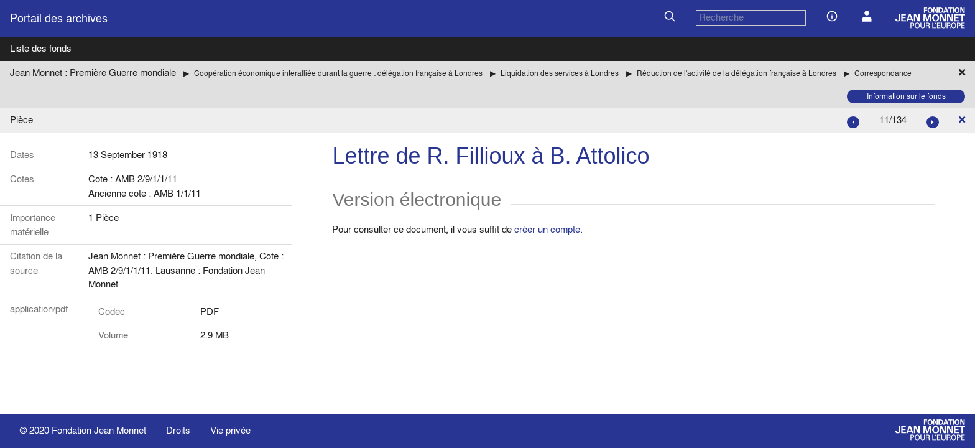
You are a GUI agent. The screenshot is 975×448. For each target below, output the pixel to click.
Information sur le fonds (906, 96)
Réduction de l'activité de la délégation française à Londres (736, 73)
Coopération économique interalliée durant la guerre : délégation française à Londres (338, 73)
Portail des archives (59, 18)
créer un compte (547, 229)
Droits (178, 430)
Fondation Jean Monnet (99, 430)
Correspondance (883, 73)
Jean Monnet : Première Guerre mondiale (93, 72)
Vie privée (230, 430)
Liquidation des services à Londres (560, 73)
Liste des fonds (41, 48)
